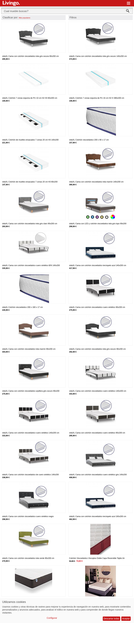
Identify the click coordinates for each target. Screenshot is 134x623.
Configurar (52, 618)
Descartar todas (111, 618)
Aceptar (126, 618)
